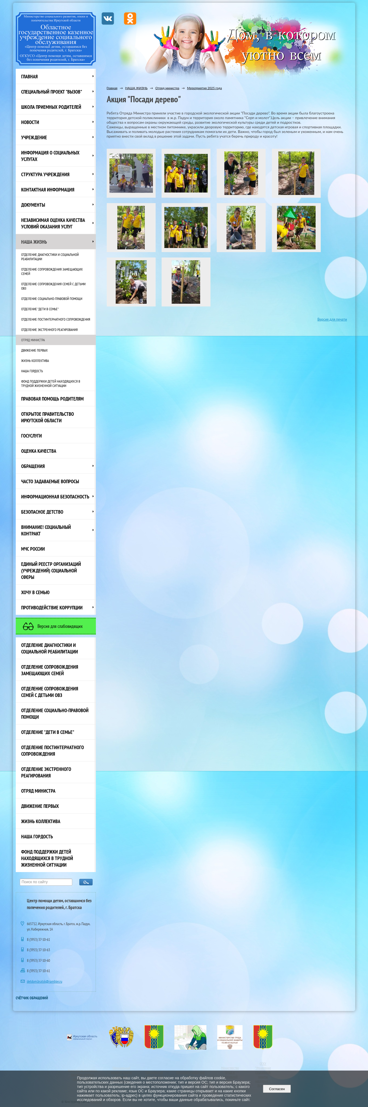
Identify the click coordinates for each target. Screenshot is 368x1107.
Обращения (33, 466)
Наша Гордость (32, 371)
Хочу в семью (35, 592)
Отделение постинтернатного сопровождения (55, 319)
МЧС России (33, 548)
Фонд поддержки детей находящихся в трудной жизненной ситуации (50, 383)
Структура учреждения (45, 174)
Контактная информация (47, 189)
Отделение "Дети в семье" (40, 309)
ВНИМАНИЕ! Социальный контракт (46, 530)
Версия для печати (332, 319)
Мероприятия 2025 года (204, 88)
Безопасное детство (42, 511)
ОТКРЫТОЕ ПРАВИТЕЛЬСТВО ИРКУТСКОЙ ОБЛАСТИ (47, 417)
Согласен (277, 1089)
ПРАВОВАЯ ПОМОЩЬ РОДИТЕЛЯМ (52, 398)
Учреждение (34, 137)
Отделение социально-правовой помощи (51, 298)
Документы (33, 204)
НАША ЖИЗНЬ (34, 241)
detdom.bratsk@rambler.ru (44, 981)
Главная (29, 76)
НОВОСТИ (30, 122)
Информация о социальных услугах (50, 155)
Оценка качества (38, 451)
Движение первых (34, 350)
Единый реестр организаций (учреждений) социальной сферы (51, 570)
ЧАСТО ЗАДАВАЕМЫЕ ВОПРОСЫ (50, 481)
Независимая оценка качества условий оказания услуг (53, 223)
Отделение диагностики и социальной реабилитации (50, 256)
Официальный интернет (120, 1070)
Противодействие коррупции (52, 607)
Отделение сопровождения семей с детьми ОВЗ (53, 286)
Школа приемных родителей (51, 107)
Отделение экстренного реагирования (49, 329)
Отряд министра (33, 340)
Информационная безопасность (55, 496)
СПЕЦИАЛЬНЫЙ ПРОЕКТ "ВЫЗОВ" (51, 91)
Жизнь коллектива (35, 360)
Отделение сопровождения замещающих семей (52, 271)
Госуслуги (31, 435)
